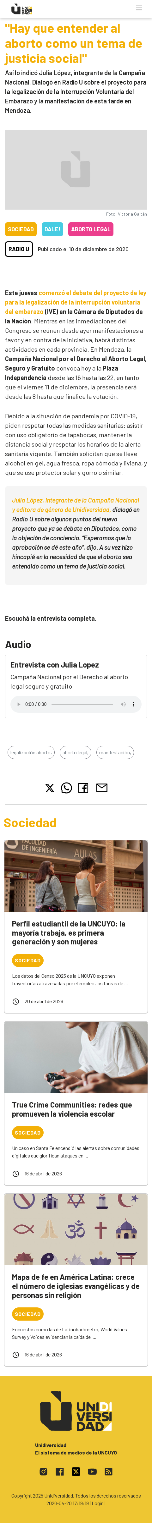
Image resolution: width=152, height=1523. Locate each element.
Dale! (52, 229)
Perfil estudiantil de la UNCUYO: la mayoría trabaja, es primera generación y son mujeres (68, 932)
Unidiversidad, (91, 509)
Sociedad (21, 229)
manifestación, (115, 752)
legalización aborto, (31, 752)
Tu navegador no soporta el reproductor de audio (76, 704)
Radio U (19, 248)
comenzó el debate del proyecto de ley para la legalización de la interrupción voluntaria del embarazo (75, 302)
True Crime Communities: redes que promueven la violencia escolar (72, 1109)
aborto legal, (75, 752)
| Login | (98, 1503)
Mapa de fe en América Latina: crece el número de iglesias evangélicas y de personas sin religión (76, 1286)
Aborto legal (91, 229)
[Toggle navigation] (139, 8)
